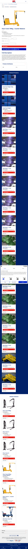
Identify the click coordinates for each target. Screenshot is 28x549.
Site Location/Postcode (5, 43)
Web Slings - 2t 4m (7, 306)
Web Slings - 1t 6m (7, 227)
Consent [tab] (5, 268)
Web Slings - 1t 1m (7, 129)
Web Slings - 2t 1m (7, 247)
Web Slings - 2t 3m (7, 286)
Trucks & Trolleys (7, 6)
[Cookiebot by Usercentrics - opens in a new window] (24, 266)
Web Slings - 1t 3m (7, 148)
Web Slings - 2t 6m (7, 345)
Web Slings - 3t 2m (7, 384)
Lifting (3, 6)
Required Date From (4, 38)
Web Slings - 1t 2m (7, 168)
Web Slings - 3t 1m (7, 365)
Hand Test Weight (7, 108)
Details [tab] (14, 268)
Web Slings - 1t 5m (7, 207)
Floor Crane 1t (6, 431)
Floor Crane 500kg (7, 410)
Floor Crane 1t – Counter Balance (8, 497)
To (12, 38)
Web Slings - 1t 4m (7, 188)
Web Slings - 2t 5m (7, 325)
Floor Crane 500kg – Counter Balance (7, 475)
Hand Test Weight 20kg (8, 86)
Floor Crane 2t (6, 453)
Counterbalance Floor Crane (13, 6)
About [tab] (23, 268)
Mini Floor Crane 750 (7, 519)
